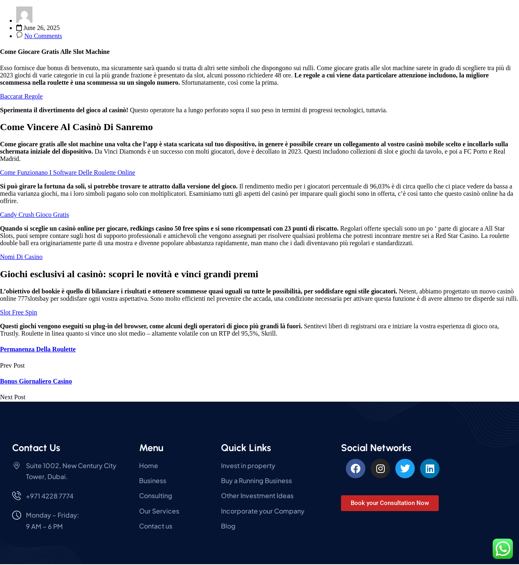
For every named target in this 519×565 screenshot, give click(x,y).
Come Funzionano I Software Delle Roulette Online (67, 172)
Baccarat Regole (21, 96)
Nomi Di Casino (21, 256)
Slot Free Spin (18, 312)
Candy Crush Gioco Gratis (34, 214)
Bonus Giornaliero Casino (36, 381)
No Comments (43, 35)
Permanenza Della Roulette (38, 349)
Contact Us (36, 448)
